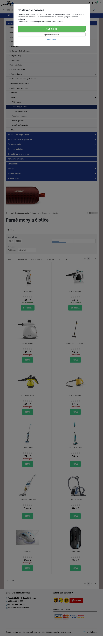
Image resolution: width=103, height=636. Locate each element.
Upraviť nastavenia (51, 35)
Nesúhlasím (51, 39)
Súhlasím (51, 28)
